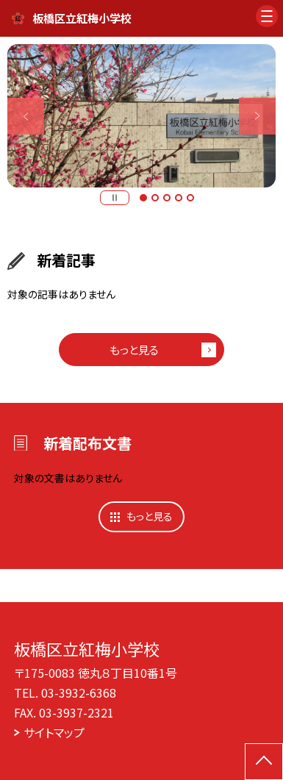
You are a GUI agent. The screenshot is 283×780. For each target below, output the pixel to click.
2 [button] (155, 197)
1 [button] (143, 197)
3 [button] (167, 197)
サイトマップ (54, 732)
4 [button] (178, 197)
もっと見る (134, 349)
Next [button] (257, 115)
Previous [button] (25, 115)
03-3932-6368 (78, 692)
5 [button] (190, 197)
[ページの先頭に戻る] (264, 761)
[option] (141, 115)
